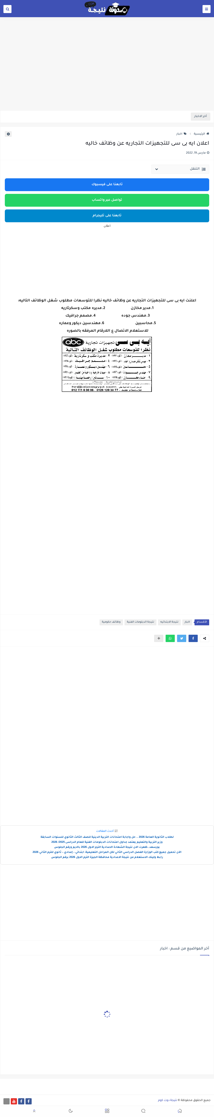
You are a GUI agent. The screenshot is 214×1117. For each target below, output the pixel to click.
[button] (193, 638)
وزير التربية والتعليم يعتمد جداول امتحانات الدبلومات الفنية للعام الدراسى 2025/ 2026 (107, 842)
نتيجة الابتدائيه (169, 622)
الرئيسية (201, 134)
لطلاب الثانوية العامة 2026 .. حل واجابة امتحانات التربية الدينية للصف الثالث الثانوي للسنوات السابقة (107, 837)
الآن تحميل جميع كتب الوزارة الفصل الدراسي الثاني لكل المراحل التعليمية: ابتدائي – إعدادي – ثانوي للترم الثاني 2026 (107, 852)
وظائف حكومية (111, 622)
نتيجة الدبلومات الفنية (140, 622)
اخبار (181, 134)
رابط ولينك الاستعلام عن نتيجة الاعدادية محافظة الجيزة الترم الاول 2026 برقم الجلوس (107, 857)
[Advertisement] (107, 75)
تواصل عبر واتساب (107, 200)
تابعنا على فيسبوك (107, 185)
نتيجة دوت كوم (167, 1100)
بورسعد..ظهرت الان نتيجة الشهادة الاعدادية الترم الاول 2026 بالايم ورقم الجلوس (107, 847)
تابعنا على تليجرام (107, 216)
